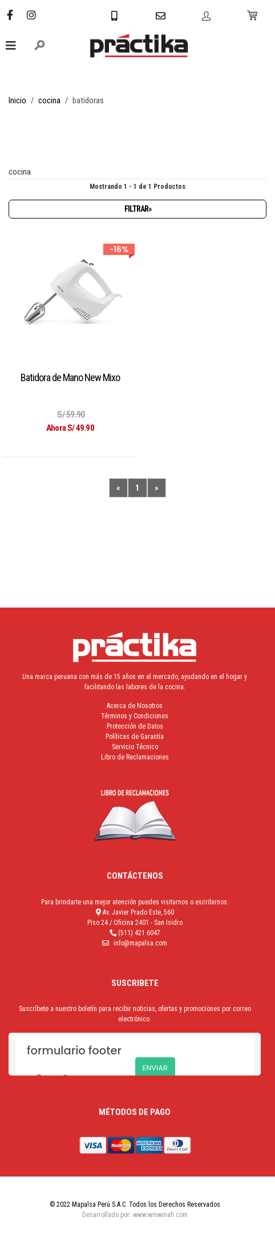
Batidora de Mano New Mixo (70, 377)
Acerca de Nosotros (135, 706)
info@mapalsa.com (140, 943)
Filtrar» (137, 208)
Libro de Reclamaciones (135, 757)
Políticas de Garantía (135, 737)
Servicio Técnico (135, 747)
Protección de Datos (135, 726)
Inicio (17, 100)
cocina (49, 100)
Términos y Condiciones (134, 716)
